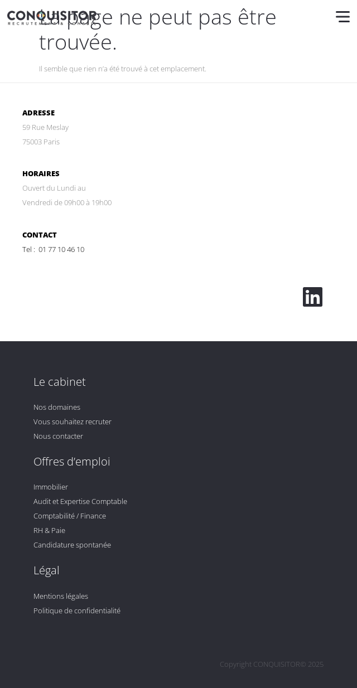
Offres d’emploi (71, 461)
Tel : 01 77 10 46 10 (53, 249)
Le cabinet (59, 381)
